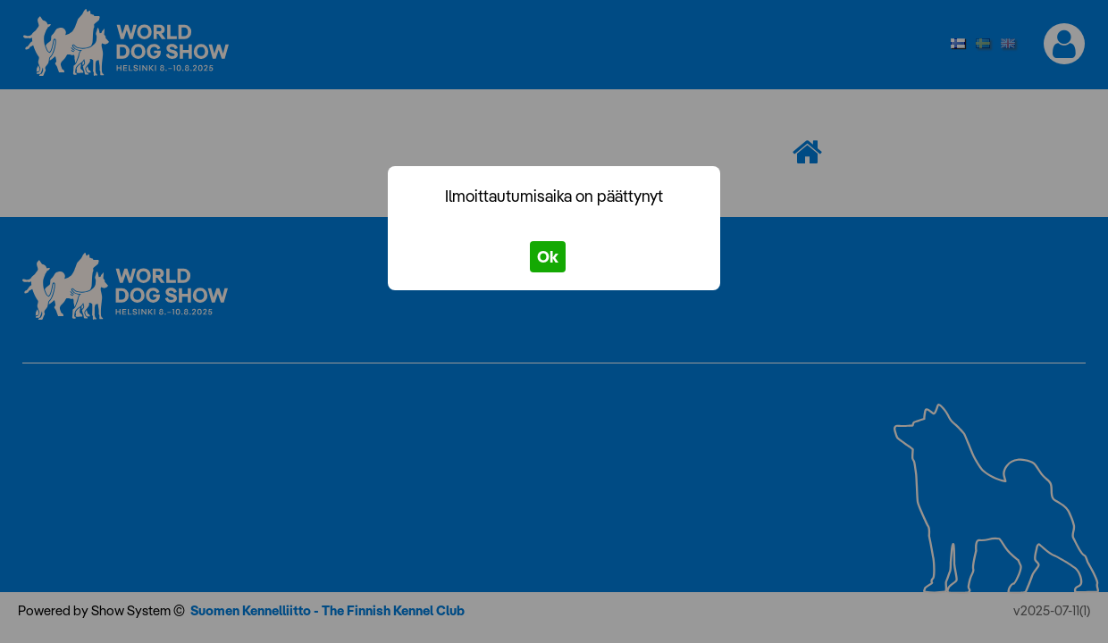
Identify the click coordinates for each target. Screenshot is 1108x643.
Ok (547, 256)
